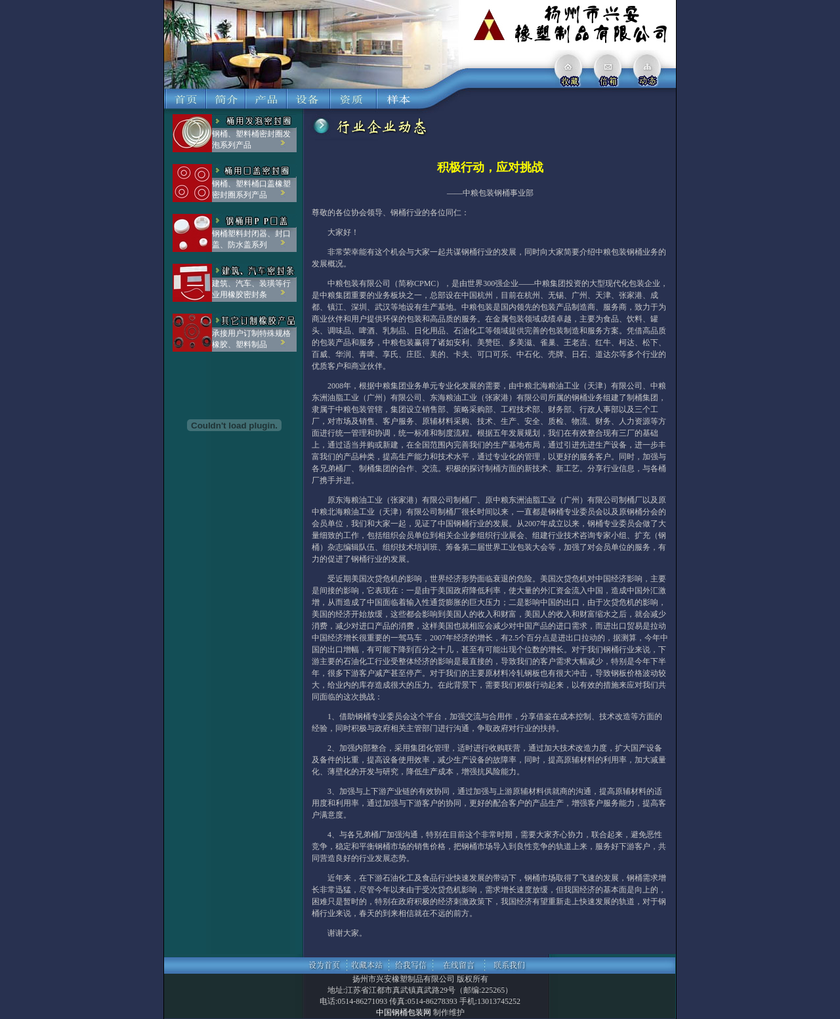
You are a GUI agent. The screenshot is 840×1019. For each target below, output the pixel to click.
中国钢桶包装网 (403, 1012)
